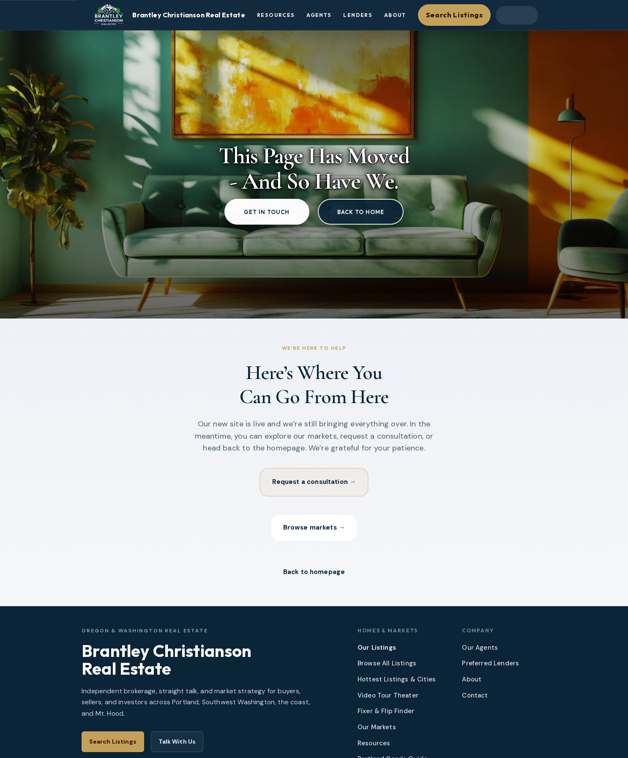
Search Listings (454, 14)
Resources (276, 15)
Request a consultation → (314, 482)
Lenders (357, 15)
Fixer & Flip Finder (386, 714)
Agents (318, 15)
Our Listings (377, 650)
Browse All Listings (387, 666)
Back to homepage (314, 574)
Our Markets (377, 730)
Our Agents (480, 650)
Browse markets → (314, 529)
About (395, 15)
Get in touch (266, 212)
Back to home (360, 212)
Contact (475, 698)
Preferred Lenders (490, 666)
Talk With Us (177, 744)
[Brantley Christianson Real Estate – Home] (167, 15)
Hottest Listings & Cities (397, 682)
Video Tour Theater (388, 698)
